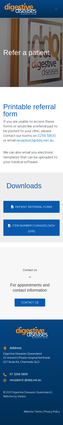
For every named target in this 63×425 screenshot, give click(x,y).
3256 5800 (46, 135)
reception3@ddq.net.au (34, 140)
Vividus (21, 396)
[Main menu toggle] (56, 9)
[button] (30, 303)
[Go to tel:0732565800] (31, 375)
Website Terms (33, 411)
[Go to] (31, 381)
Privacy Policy (52, 411)
